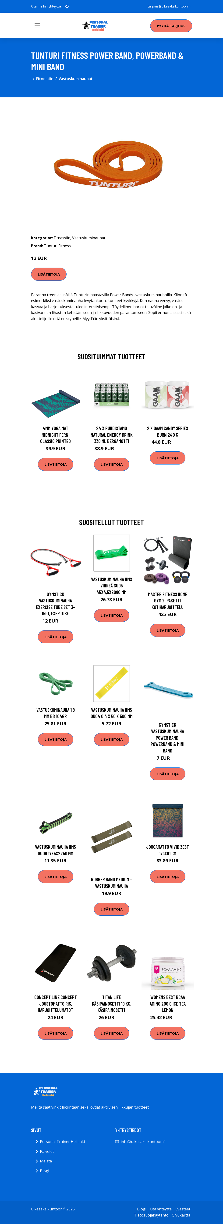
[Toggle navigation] (37, 25)
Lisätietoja (49, 274)
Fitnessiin (44, 78)
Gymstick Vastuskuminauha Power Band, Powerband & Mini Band (167, 737)
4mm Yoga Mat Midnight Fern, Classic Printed (55, 434)
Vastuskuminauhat (76, 78)
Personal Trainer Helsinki (62, 1141)
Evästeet (182, 1209)
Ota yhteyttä (161, 1209)
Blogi (44, 1170)
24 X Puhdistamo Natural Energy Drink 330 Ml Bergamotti (112, 434)
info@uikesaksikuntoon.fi (143, 1141)
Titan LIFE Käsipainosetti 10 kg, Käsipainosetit (111, 1003)
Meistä (46, 1161)
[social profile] (67, 6)
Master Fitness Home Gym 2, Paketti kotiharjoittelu (167, 600)
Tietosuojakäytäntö (151, 1215)
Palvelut (47, 1151)
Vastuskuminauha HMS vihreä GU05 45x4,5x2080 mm (111, 585)
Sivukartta (181, 1215)
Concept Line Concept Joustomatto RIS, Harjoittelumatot (55, 1003)
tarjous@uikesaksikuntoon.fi (169, 6)
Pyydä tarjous (171, 25)
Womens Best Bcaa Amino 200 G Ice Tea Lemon (168, 1003)
